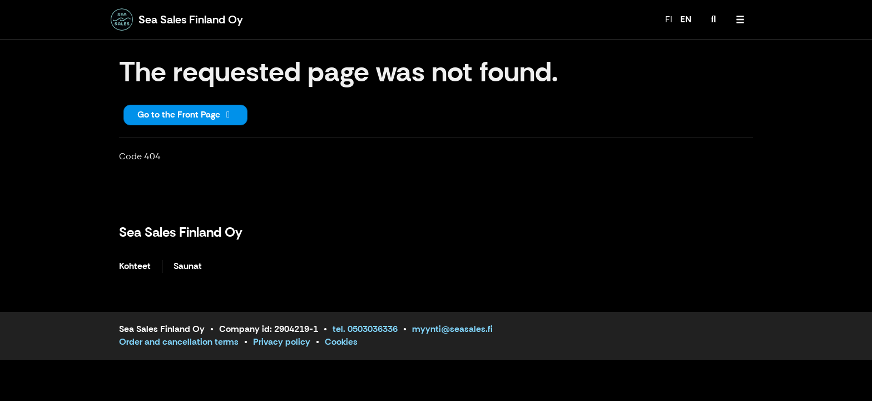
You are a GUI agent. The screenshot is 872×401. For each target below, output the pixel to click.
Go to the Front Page (185, 114)
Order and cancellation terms (179, 342)
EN (685, 19)
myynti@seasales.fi (452, 329)
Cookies (341, 342)
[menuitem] (713, 19)
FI (668, 19)
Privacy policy (281, 342)
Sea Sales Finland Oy (180, 232)
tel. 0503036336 (365, 329)
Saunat (188, 266)
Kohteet (135, 266)
